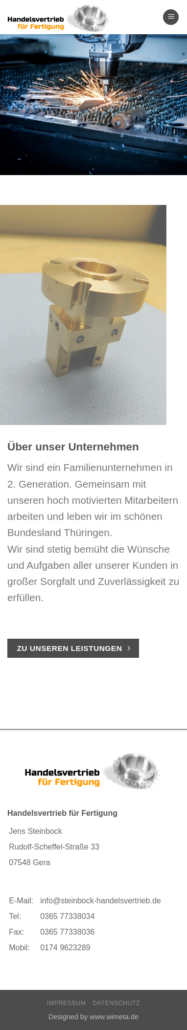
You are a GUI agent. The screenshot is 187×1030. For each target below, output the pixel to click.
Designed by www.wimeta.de (93, 1017)
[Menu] (171, 17)
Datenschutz (116, 1003)
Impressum (66, 1003)
